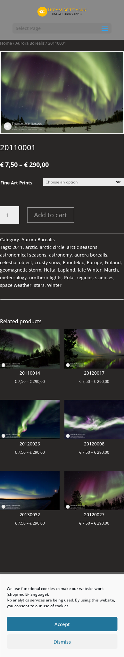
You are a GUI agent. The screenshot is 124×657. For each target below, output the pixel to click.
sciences (104, 277)
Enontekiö (73, 262)
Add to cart (50, 215)
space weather (15, 285)
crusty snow (47, 262)
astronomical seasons (23, 255)
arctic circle (52, 247)
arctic (31, 247)
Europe (94, 262)
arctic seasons (82, 247)
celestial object (16, 262)
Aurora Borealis (30, 43)
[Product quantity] (9, 215)
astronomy (60, 255)
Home (6, 43)
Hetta (49, 270)
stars (39, 285)
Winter (54, 285)
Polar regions (78, 277)
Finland (113, 262)
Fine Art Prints (16, 183)
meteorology (13, 277)
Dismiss (62, 641)
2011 (17, 247)
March (111, 270)
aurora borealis (90, 255)
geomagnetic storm (20, 270)
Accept (62, 624)
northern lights (45, 277)
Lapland (66, 270)
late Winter (90, 270)
